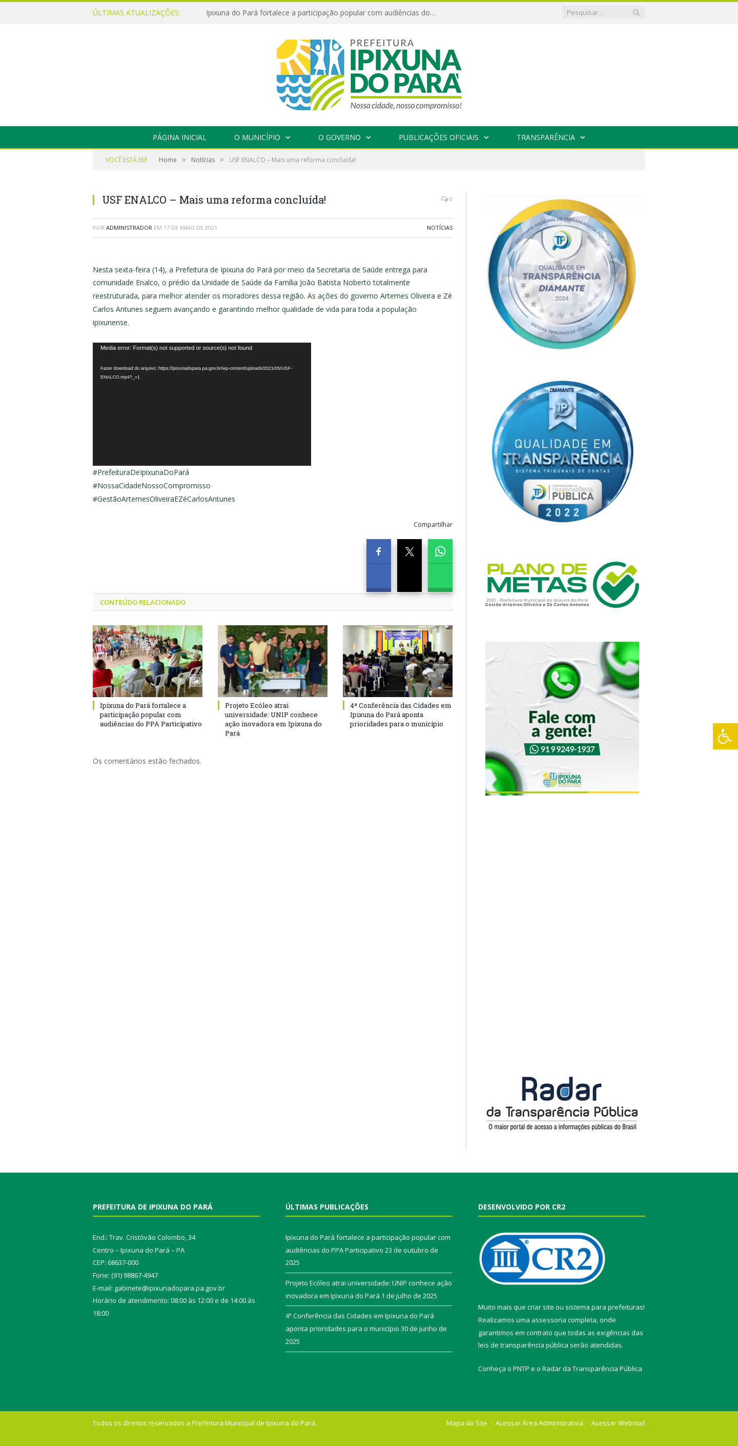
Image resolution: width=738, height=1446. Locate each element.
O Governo (339, 137)
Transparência (546, 137)
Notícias (440, 227)
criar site (540, 1307)
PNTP (521, 1368)
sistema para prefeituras (604, 1307)
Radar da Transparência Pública (592, 1368)
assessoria (548, 1319)
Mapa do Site (466, 1423)
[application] (202, 404)
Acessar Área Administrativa (539, 1423)
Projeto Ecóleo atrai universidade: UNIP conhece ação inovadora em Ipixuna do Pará (273, 719)
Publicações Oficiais (439, 137)
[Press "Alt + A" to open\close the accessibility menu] (725, 736)
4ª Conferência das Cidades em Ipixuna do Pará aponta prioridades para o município (401, 714)
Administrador (129, 227)
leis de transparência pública (523, 1345)
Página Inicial (180, 137)
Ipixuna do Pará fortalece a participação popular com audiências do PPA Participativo (324, 12)
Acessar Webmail (618, 1423)
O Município (257, 137)
